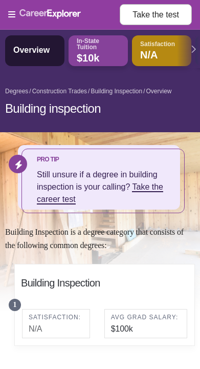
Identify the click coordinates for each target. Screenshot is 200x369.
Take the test (155, 14)
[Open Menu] (64, 15)
